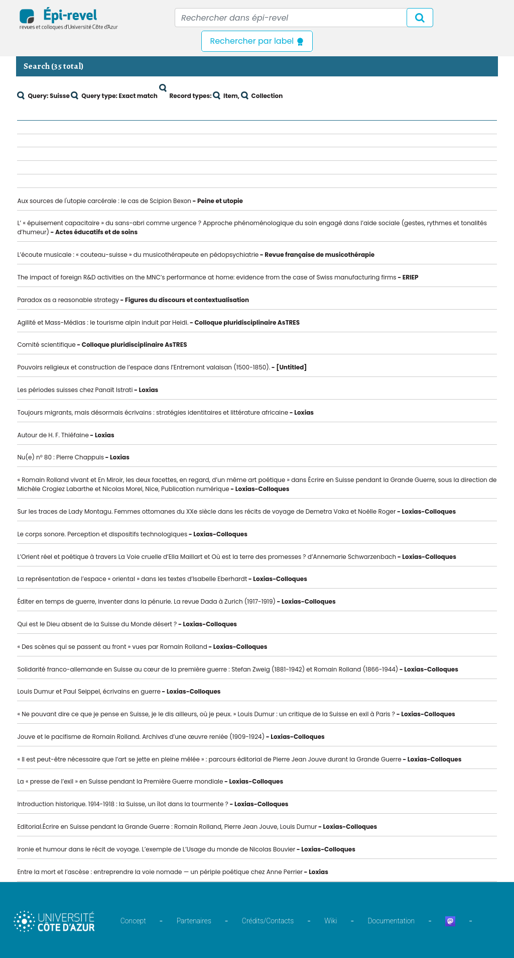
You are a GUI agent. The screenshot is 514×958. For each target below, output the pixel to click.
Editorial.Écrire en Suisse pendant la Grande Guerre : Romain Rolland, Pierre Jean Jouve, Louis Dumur (167, 826)
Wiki (330, 921)
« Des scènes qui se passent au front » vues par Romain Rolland (112, 646)
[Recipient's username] (304, 17)
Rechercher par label (257, 41)
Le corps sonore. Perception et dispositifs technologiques (102, 534)
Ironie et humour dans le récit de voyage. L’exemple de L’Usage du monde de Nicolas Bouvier (156, 849)
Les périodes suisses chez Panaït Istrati (75, 390)
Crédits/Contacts (268, 921)
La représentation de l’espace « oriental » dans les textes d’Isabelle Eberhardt (132, 578)
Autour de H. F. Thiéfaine (52, 435)
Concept (133, 921)
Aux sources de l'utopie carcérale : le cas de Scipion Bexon (104, 201)
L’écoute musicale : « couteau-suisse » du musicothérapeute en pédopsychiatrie (138, 254)
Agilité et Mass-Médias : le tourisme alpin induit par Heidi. (102, 322)
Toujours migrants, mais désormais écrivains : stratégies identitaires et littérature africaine (152, 412)
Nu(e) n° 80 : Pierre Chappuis (60, 457)
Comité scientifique (46, 344)
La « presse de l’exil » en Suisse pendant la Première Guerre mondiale (120, 781)
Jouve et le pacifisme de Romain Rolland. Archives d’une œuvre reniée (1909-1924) (141, 736)
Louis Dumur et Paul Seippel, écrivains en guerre (88, 691)
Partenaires (194, 921)
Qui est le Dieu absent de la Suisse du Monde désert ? (97, 624)
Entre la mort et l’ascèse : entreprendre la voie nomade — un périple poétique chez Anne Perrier (160, 872)
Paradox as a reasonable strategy (68, 300)
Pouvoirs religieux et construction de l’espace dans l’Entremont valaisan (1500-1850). (143, 367)
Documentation (391, 921)
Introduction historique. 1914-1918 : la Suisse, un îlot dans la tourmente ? (122, 804)
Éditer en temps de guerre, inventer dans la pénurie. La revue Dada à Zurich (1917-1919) (146, 601)
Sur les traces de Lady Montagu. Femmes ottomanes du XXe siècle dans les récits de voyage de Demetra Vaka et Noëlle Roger (206, 511)
